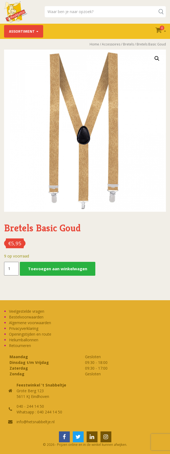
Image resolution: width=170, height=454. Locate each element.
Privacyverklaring (23, 328)
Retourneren (20, 345)
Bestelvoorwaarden (26, 317)
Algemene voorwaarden (30, 322)
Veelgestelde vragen (26, 311)
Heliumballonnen (23, 339)
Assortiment (22, 31)
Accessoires (111, 44)
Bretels (128, 44)
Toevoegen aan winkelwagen (57, 268)
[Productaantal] (11, 268)
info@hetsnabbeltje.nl (36, 421)
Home (94, 44)
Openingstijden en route (30, 334)
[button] (157, 58)
